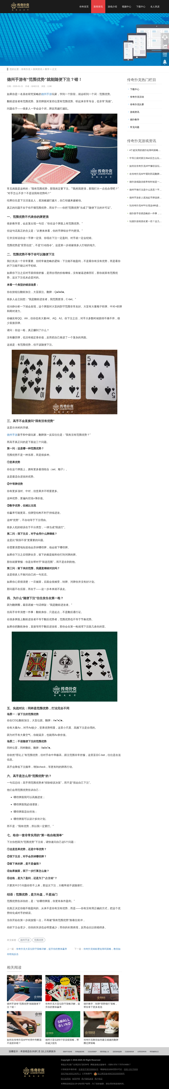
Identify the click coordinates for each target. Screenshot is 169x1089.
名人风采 (155, 6)
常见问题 (134, 127)
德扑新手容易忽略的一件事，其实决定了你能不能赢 (145, 213)
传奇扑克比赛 (137, 104)
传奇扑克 (25, 69)
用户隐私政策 (87, 1079)
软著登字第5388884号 (88, 1069)
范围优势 (38, 940)
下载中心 (140, 6)
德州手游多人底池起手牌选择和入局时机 (145, 197)
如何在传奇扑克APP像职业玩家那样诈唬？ (145, 166)
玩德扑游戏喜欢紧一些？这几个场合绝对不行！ (145, 221)
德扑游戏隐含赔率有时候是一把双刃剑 (145, 181)
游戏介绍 (112, 6)
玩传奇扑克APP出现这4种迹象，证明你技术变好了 (145, 205)
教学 (47, 69)
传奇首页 (84, 6)
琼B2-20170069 (131, 1069)
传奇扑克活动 (137, 96)
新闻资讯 (98, 6)
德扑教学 (134, 119)
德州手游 (46, 94)
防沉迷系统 (66, 1079)
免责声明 (76, 1079)
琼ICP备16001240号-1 (71, 1074)
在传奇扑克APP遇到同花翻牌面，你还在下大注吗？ (145, 174)
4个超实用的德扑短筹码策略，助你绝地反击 (145, 150)
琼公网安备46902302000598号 (109, 1073)
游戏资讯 (134, 112)
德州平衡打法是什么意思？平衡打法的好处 (145, 189)
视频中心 (126, 6)
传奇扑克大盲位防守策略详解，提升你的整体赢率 (41, 949)
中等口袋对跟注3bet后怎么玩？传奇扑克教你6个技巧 (145, 158)
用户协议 (98, 1079)
